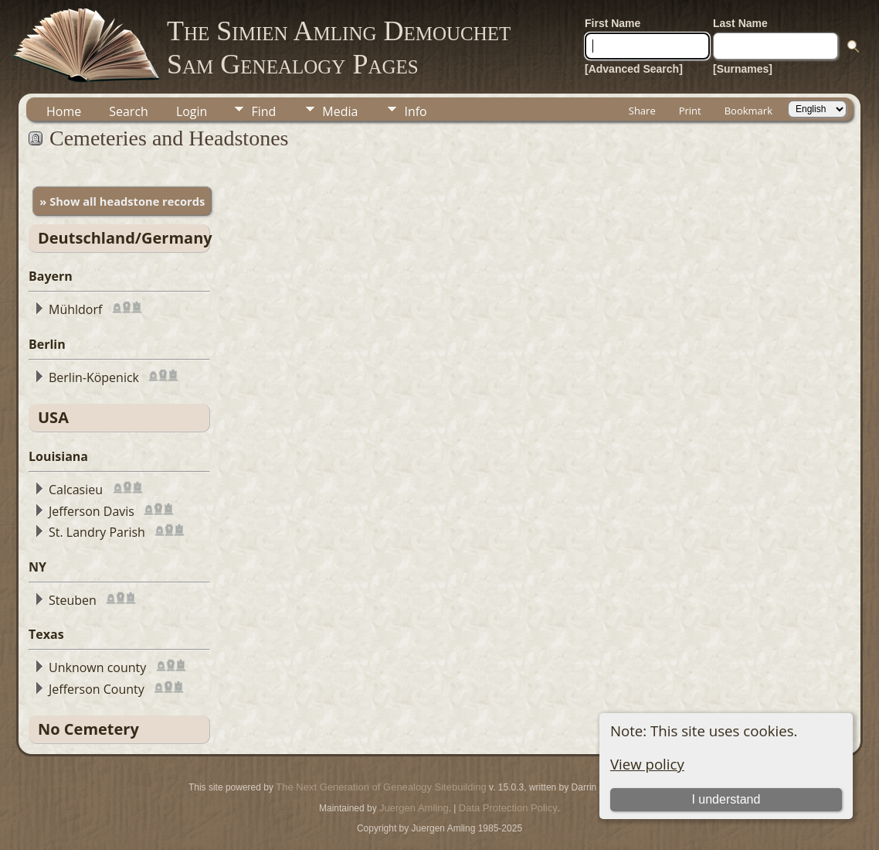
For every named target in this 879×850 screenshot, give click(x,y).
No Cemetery (88, 729)
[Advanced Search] (634, 69)
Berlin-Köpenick (94, 377)
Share (642, 111)
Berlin (47, 344)
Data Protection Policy (508, 808)
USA (53, 417)
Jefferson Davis (91, 511)
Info (415, 111)
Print (690, 111)
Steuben (73, 600)
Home (63, 111)
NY (37, 566)
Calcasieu (76, 489)
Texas (46, 634)
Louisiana (58, 456)
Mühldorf (75, 309)
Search (128, 111)
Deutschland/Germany (125, 237)
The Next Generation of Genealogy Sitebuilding (381, 787)
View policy (647, 763)
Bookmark (748, 111)
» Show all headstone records (122, 201)
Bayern (51, 276)
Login (192, 111)
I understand (725, 799)
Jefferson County (96, 689)
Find (263, 111)
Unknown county (97, 667)
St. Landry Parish (97, 532)
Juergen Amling (414, 808)
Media (340, 111)
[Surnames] (742, 69)
